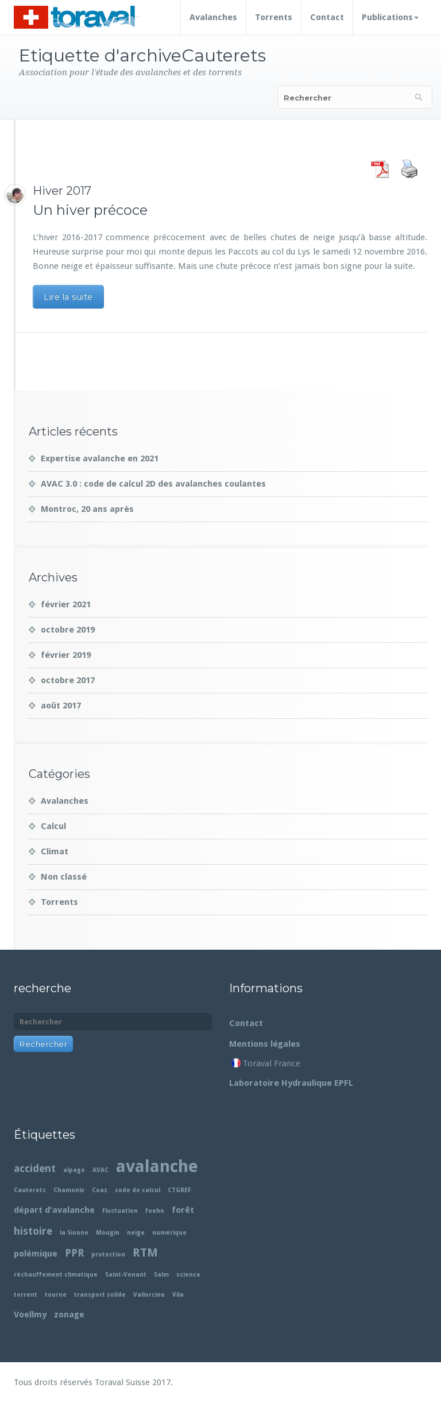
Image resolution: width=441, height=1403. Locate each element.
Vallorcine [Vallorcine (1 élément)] (149, 1294)
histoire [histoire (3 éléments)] (33, 1231)
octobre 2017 (68, 680)
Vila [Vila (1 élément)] (178, 1294)
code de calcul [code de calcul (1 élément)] (137, 1190)
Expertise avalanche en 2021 (99, 458)
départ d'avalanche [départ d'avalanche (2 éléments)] (54, 1210)
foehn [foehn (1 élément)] (154, 1211)
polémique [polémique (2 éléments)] (35, 1253)
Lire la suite (68, 297)
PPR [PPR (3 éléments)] (74, 1253)
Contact (327, 17)
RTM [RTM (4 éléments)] (145, 1252)
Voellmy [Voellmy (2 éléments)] (30, 1314)
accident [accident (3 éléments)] (35, 1168)
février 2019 (66, 655)
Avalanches (213, 17)
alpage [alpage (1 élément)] (74, 1170)
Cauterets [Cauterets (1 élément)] (30, 1190)
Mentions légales (264, 1044)
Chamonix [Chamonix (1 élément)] (68, 1190)
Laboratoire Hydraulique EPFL (291, 1083)
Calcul (53, 826)
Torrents (273, 17)
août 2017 (61, 705)
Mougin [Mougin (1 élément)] (107, 1232)
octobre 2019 (68, 630)
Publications (390, 17)
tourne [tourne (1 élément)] (56, 1294)
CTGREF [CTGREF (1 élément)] (179, 1190)
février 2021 (66, 604)
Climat (54, 851)
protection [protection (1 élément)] (108, 1254)
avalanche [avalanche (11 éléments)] (157, 1166)
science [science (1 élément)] (188, 1274)
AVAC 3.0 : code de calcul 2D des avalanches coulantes (153, 484)
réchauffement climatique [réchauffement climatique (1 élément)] (56, 1274)
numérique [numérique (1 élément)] (169, 1232)
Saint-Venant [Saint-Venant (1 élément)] (125, 1274)
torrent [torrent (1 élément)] (25, 1294)
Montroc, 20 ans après (87, 509)
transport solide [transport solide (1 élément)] (100, 1294)
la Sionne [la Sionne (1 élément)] (74, 1232)
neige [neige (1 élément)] (136, 1232)
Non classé (64, 877)
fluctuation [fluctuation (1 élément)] (120, 1211)
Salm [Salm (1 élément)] (161, 1274)
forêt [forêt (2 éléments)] (183, 1210)
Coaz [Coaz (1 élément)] (99, 1190)
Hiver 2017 (62, 191)
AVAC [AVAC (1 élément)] (100, 1170)
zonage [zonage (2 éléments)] (69, 1314)
